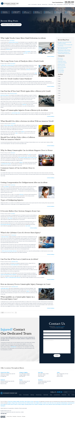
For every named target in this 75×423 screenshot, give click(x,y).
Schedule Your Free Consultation (11, 24)
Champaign (40, 404)
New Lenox (54, 402)
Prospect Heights (21, 404)
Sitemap (23, 416)
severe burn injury (4, 236)
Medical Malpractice (61, 65)
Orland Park (10, 401)
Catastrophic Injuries (14, 261)
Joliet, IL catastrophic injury (10, 277)
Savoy (47, 404)
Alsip (16, 402)
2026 (59, 76)
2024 (59, 81)
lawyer (27, 291)
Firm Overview (34, 4)
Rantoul (54, 404)
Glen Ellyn (22, 401)
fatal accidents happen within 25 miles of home (27, 157)
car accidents (6, 186)
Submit (57, 355)
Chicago (13, 402)
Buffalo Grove (31, 404)
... (14, 312)
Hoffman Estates (30, 402)
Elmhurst (29, 401)
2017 (59, 98)
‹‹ (1, 312)
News (55, 4)
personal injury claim (16, 112)
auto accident (27, 51)
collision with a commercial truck (7, 65)
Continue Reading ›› (51, 56)
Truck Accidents (11, 40)
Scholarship (65, 4)
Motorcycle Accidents (13, 93)
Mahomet (50, 404)
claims (36, 73)
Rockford (37, 401)
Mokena (41, 402)
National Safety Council (13, 42)
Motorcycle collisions (5, 95)
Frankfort (45, 402)
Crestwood (19, 402)
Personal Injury (44, 4)
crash (29, 154)
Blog (69, 4)
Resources (19, 416)
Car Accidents (13, 123)
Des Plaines (8, 404)
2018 (59, 95)
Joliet (25, 401)
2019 (59, 93)
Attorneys (39, 4)
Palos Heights (36, 402)
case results (27, 225)
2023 (59, 83)
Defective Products (61, 64)
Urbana (44, 404)
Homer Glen (49, 402)
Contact (72, 4)
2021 (59, 88)
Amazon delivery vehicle (8, 125)
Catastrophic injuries (5, 288)
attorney (8, 49)
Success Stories (60, 4)
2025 (59, 78)
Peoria (32, 401)
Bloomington (58, 404)
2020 (59, 91)
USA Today (10, 218)
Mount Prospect (14, 404)
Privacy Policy (9, 416)
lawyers (22, 131)
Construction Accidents (62, 62)
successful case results (6, 163)
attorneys (24, 104)
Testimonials (50, 4)
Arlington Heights (16, 401)
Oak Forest (24, 402)
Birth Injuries (13, 152)
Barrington (9, 402)
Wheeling (26, 404)
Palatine (36, 404)
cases (16, 133)
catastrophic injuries (15, 264)
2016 (59, 100)
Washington (3, 405)
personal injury (3, 224)
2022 (59, 86)
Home (29, 4)
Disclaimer (15, 416)
